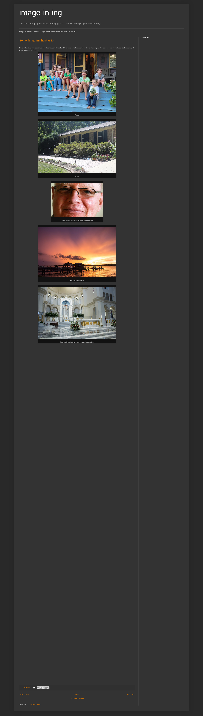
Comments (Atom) (35, 704)
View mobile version (77, 699)
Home (77, 695)
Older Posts (130, 695)
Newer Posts (24, 695)
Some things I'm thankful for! (37, 40)
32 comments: (26, 687)
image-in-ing (40, 12)
